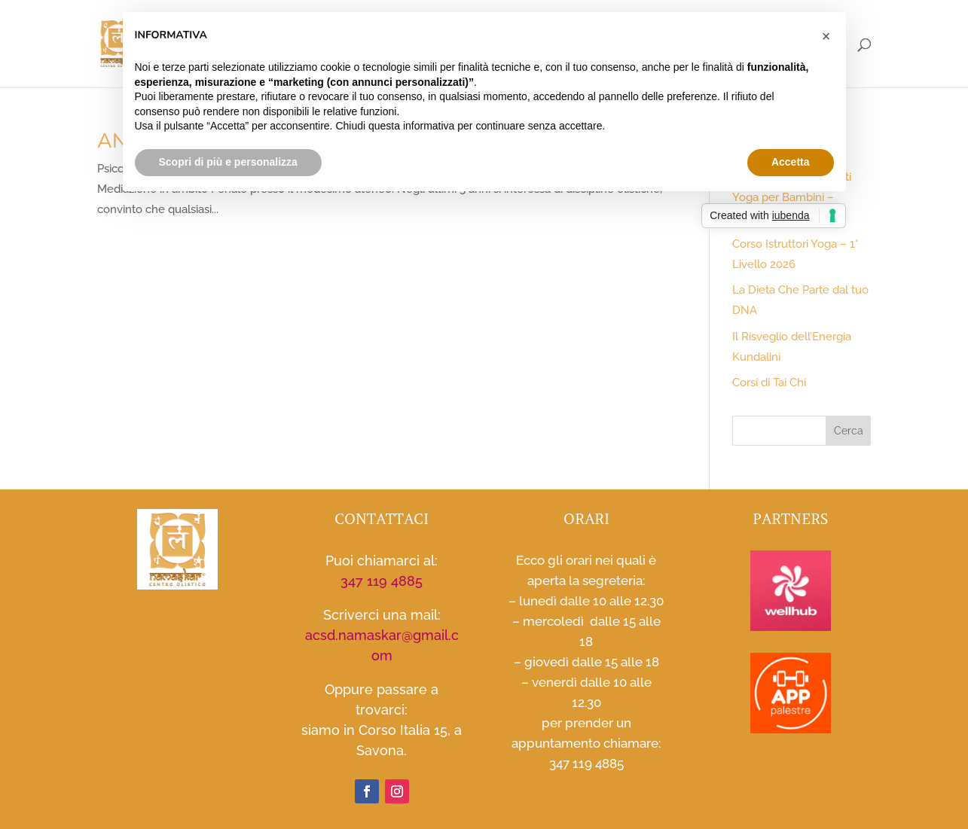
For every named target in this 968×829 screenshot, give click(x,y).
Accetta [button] (790, 162)
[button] (826, 36)
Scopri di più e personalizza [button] (228, 162)
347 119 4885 (381, 581)
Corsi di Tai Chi (769, 382)
